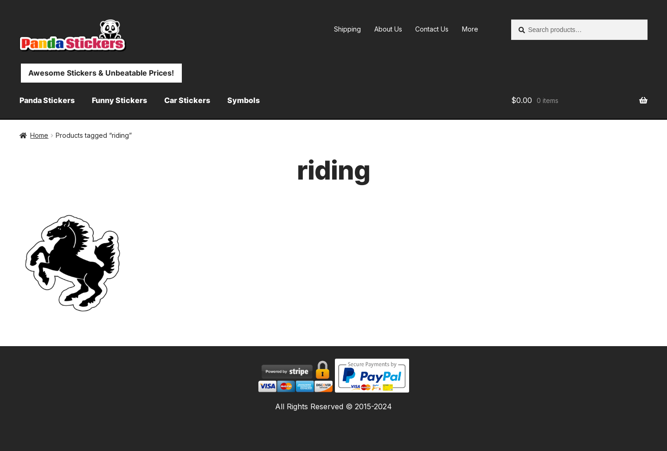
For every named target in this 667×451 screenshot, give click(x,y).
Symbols (243, 100)
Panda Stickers (47, 100)
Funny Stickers (119, 100)
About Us (388, 29)
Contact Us (432, 29)
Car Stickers (187, 100)
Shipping (347, 29)
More (470, 29)
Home (39, 135)
